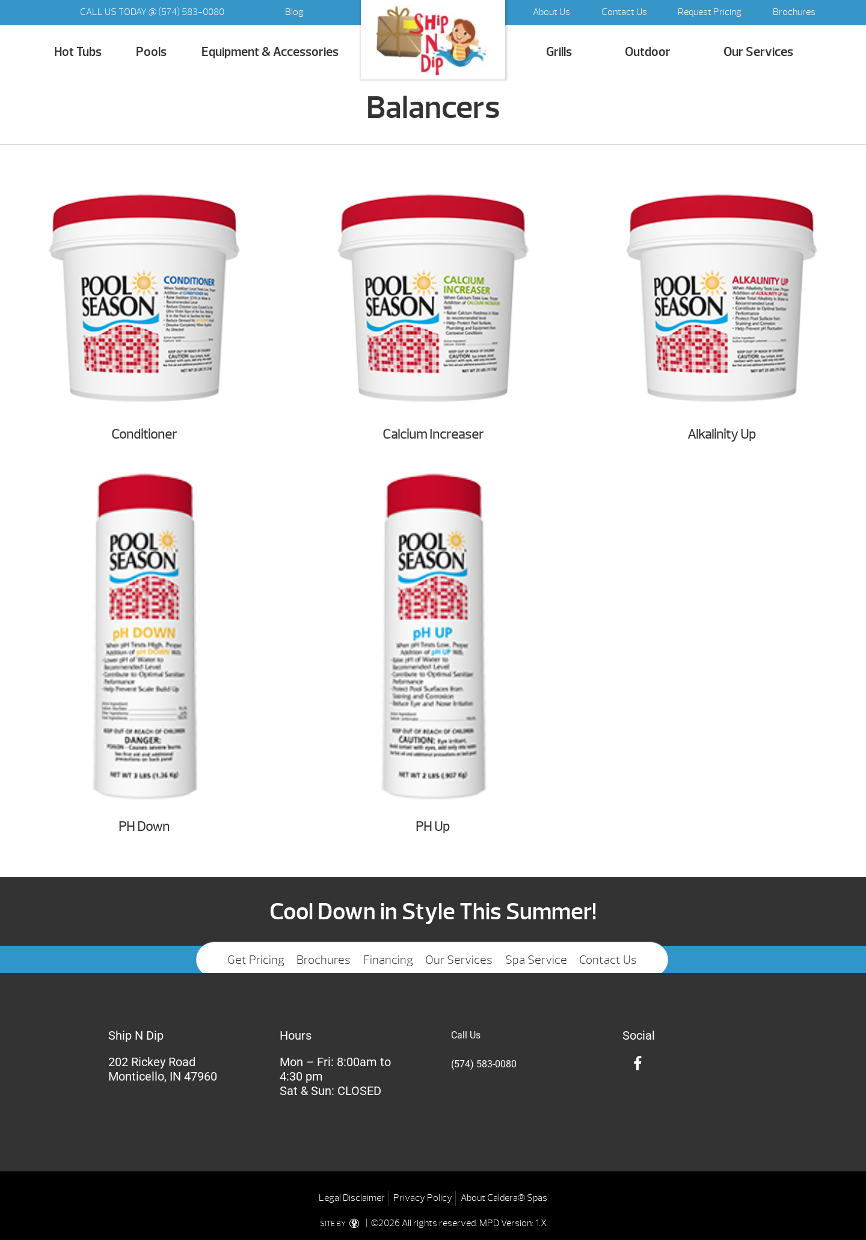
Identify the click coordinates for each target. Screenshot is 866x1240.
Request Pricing (710, 12)
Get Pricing (255, 959)
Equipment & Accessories (270, 52)
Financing (388, 959)
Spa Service (536, 959)
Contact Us (624, 12)
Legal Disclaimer (352, 1198)
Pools (151, 52)
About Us (551, 12)
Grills (559, 52)
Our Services (758, 52)
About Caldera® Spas (504, 1198)
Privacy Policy (422, 1198)
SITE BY (342, 1224)
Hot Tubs (78, 52)
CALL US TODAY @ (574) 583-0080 (152, 12)
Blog (294, 12)
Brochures (794, 12)
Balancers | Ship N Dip (433, 40)
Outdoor (648, 52)
